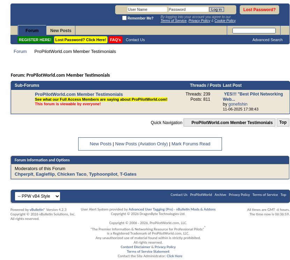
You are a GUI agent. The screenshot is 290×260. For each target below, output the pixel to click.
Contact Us (135, 40)
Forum (31, 30)
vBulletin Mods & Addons (196, 209)
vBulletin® (37, 209)
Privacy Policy (239, 194)
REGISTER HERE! (35, 40)
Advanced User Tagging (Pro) (151, 209)
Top (283, 122)
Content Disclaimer (135, 247)
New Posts (61, 30)
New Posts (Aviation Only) (141, 143)
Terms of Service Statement (148, 251)
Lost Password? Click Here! (80, 40)
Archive (220, 194)
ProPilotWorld (201, 194)
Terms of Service (265, 194)
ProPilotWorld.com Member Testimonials (79, 94)
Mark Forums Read (190, 143)
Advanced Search (267, 40)
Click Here (175, 256)
